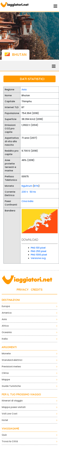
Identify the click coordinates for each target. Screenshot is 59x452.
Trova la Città (10, 441)
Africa (5, 325)
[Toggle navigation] (55, 6)
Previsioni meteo (11, 366)
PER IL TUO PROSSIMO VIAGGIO (21, 394)
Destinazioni (11, 300)
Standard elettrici (12, 360)
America (6, 312)
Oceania (7, 332)
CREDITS (36, 289)
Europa (6, 306)
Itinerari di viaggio (12, 400)
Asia (24, 89)
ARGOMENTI (9, 347)
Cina (24, 201)
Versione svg (38, 258)
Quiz (4, 435)
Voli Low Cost (9, 413)
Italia (5, 338)
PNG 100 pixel (38, 247)
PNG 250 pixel (38, 251)
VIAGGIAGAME (10, 428)
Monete (6, 353)
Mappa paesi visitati (14, 407)
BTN (36, 186)
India (30, 201)
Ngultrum (27, 186)
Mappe (6, 379)
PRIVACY (23, 289)
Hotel (5, 420)
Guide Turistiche (11, 386)
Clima (5, 373)
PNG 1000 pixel (39, 254)
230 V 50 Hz (29, 191)
